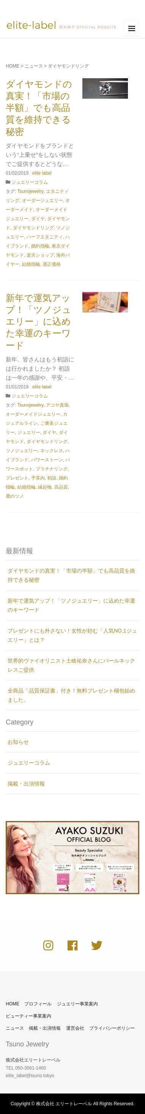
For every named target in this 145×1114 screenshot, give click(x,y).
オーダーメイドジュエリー (33, 414)
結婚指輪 (31, 264)
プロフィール (38, 1004)
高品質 (61, 487)
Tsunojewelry (30, 191)
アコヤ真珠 (57, 405)
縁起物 (45, 487)
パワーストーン (47, 459)
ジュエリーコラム (29, 182)
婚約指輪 (40, 246)
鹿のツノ (15, 496)
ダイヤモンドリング (33, 227)
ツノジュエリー (22, 450)
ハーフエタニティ (45, 237)
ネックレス (51, 450)
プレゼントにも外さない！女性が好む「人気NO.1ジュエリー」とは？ (72, 635)
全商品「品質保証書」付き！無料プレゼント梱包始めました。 (71, 695)
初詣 (51, 478)
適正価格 (52, 264)
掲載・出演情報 (26, 784)
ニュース (34, 66)
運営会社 (75, 1028)
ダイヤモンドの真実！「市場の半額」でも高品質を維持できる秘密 (39, 108)
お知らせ (18, 742)
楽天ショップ (40, 255)
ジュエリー (28, 432)
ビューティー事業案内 (28, 1016)
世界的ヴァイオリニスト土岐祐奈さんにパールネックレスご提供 (71, 665)
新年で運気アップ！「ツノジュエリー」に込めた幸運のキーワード (38, 321)
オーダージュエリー (42, 200)
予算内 (38, 478)
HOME (12, 66)
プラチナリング (52, 469)
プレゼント (17, 478)
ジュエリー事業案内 (77, 1004)
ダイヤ (38, 218)
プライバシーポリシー (112, 1028)
